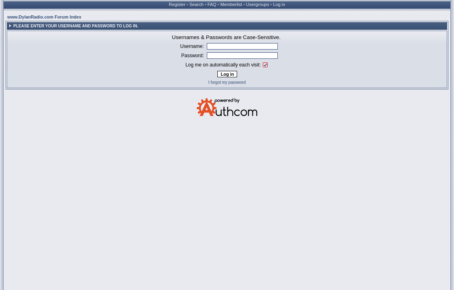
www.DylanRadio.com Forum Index (44, 16)
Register (177, 4)
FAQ (212, 4)
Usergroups (257, 4)
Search (197, 4)
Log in (279, 4)
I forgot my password (227, 82)
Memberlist (231, 4)
